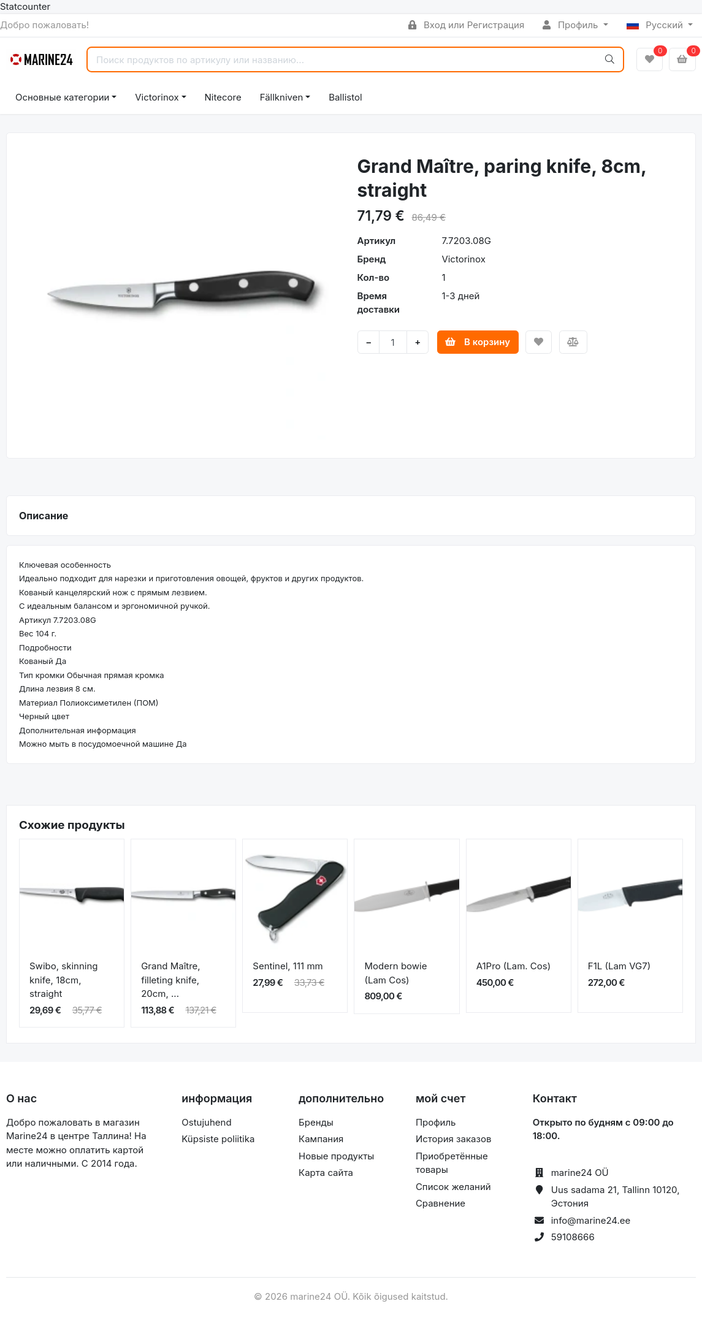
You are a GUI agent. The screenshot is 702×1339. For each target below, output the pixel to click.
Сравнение (440, 1203)
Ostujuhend (206, 1122)
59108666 (573, 1237)
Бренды (316, 1122)
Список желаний (453, 1186)
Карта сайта (326, 1172)
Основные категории (62, 97)
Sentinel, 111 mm (287, 966)
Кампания (321, 1139)
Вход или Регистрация (466, 25)
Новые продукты (336, 1156)
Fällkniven (281, 97)
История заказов (453, 1139)
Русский (656, 25)
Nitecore (223, 97)
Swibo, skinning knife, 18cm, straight (63, 979)
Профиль (571, 25)
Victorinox (156, 97)
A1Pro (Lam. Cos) (513, 966)
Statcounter (25, 6)
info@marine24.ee (591, 1220)
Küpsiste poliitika (217, 1139)
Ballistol (345, 97)
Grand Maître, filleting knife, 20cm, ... (170, 979)
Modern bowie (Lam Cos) (395, 973)
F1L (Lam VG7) (619, 966)
